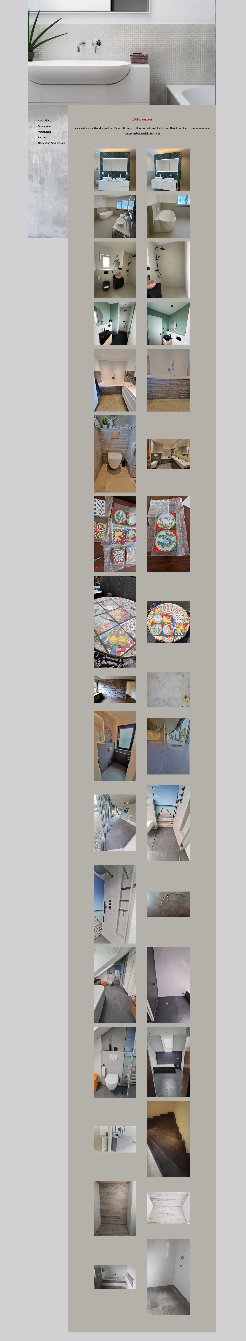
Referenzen (44, 131)
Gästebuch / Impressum (51, 143)
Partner (42, 137)
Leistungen (44, 126)
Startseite (43, 120)
